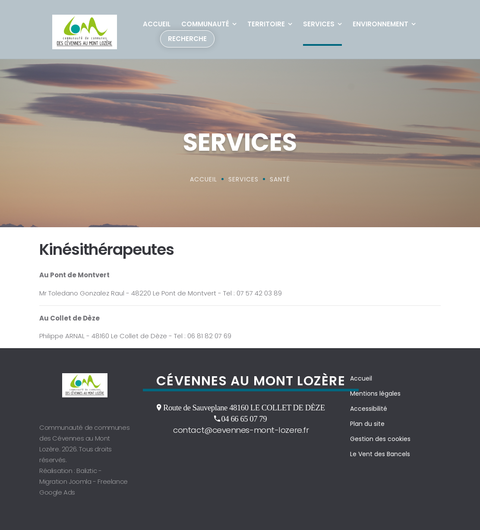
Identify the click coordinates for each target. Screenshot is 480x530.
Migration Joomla (65, 481)
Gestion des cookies (380, 439)
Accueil (157, 24)
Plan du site (367, 423)
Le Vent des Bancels (380, 454)
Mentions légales (375, 393)
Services (319, 24)
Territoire (266, 24)
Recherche (187, 38)
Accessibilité (368, 408)
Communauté (205, 24)
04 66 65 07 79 (244, 418)
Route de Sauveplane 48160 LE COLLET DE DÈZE (244, 407)
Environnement (380, 24)
